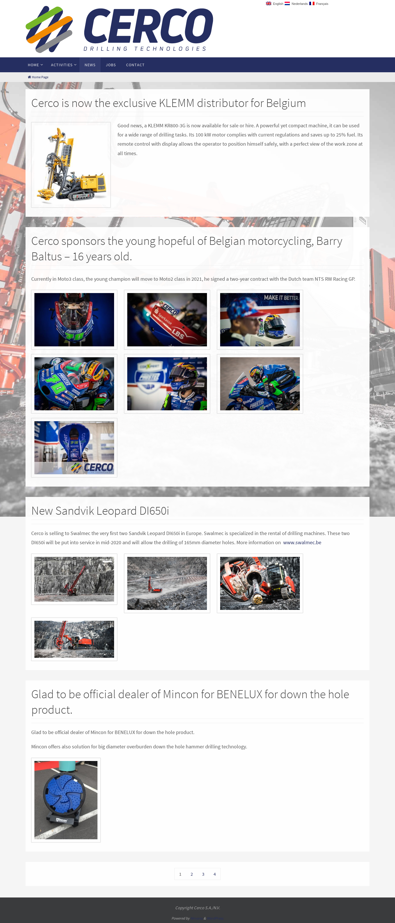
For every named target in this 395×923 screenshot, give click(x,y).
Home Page (37, 77)
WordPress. (215, 918)
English (274, 3)
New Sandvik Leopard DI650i (100, 510)
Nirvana (196, 918)
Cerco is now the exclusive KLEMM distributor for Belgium (168, 102)
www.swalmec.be (302, 542)
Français (318, 3)
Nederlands (296, 3)
